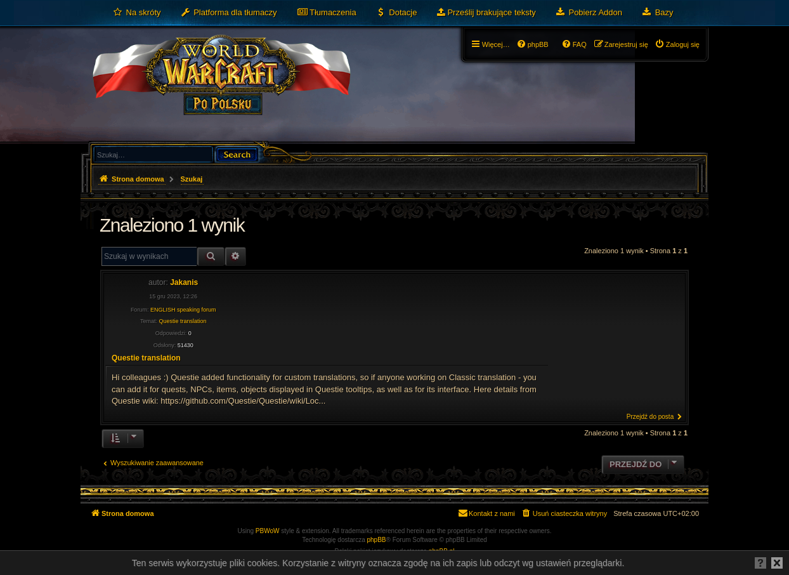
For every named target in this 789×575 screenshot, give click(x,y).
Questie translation (182, 321)
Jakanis (184, 282)
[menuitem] (136, 12)
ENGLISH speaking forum (183, 310)
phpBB (376, 539)
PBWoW (268, 530)
